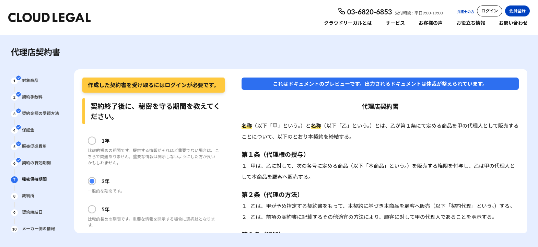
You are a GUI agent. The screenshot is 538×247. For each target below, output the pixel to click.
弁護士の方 (465, 12)
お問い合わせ (513, 23)
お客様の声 (431, 23)
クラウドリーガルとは (348, 23)
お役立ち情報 (470, 23)
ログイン (489, 10)
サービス (395, 23)
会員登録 (517, 10)
